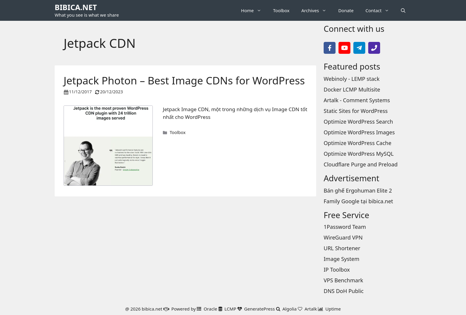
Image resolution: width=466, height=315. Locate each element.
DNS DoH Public (343, 290)
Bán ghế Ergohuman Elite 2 (358, 190)
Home (254, 10)
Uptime (333, 309)
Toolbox (281, 10)
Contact (380, 10)
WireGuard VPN (343, 237)
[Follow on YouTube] (344, 48)
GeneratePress (259, 309)
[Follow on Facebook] (330, 48)
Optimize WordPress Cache (357, 143)
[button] (403, 10)
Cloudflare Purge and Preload (361, 164)
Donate (346, 10)
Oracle (210, 309)
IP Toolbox (337, 269)
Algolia (289, 309)
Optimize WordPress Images (359, 132)
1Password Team (345, 226)
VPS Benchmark (343, 280)
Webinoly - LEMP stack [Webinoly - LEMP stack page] (352, 78)
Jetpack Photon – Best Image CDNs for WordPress (184, 80)
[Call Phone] (374, 48)
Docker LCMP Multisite (352, 89)
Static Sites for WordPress (356, 110)
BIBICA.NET (76, 7)
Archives (316, 10)
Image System (341, 258)
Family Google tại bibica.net (358, 201)
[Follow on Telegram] (359, 48)
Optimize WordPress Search (358, 121)
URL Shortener (342, 248)
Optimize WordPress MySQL (358, 153)
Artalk (311, 309)
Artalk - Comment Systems (357, 100)
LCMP (230, 309)
